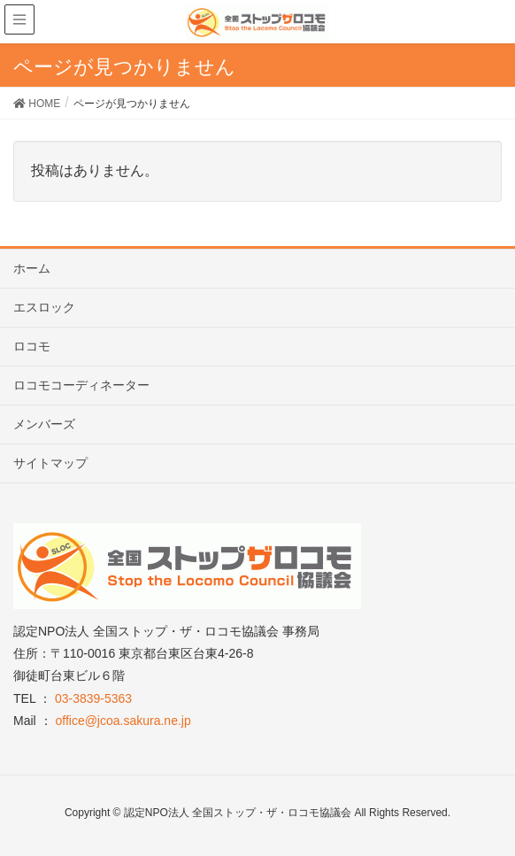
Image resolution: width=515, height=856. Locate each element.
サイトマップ (50, 463)
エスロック (44, 307)
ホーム (31, 268)
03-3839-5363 (93, 698)
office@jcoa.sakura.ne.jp (122, 720)
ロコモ (31, 346)
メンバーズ (44, 424)
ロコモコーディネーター (81, 385)
